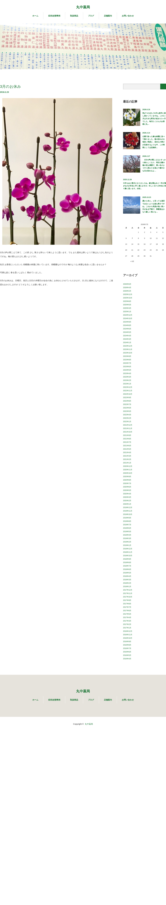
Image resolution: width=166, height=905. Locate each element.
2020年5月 (127, 490)
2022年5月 (127, 411)
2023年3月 (127, 377)
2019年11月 (127, 511)
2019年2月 (127, 542)
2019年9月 (127, 518)
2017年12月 (127, 590)
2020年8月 (127, 480)
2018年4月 (127, 576)
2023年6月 (127, 367)
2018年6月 (127, 569)
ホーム (35, 16)
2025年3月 (127, 308)
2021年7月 (127, 442)
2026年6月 (127, 284)
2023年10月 (127, 353)
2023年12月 (127, 346)
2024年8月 (127, 325)
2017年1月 (127, 628)
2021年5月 (127, 449)
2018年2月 (127, 583)
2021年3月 (127, 456)
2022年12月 (127, 387)
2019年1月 (127, 545)
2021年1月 (127, 463)
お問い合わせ (128, 16)
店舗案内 (108, 16)
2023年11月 (127, 349)
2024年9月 (127, 322)
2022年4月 (127, 415)
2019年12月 (127, 507)
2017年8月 (127, 604)
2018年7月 (127, 566)
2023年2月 (127, 380)
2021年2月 (127, 459)
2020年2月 (127, 501)
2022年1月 (127, 422)
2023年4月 (127, 373)
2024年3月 (127, 339)
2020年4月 (127, 494)
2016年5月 (127, 655)
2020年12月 (127, 466)
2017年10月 (127, 597)
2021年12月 (127, 425)
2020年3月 (127, 497)
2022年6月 (127, 408)
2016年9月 (127, 642)
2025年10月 (127, 298)
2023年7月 (127, 363)
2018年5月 (127, 573)
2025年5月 (127, 305)
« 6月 (132, 261)
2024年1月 (127, 343)
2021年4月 (127, 452)
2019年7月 (127, 525)
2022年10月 (127, 394)
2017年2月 (127, 624)
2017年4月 (127, 617)
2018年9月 (127, 559)
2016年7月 (127, 648)
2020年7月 (127, 483)
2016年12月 (127, 631)
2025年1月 (127, 312)
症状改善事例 (54, 16)
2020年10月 (127, 473)
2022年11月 (127, 391)
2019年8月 (127, 521)
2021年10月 (127, 432)
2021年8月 (127, 439)
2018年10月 (127, 556)
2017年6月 (127, 611)
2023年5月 (127, 370)
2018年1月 (127, 587)
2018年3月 (127, 580)
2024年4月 (127, 336)
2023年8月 (127, 360)
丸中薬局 (83, 7)
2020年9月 (127, 477)
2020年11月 (127, 470)
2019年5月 (127, 532)
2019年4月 (127, 535)
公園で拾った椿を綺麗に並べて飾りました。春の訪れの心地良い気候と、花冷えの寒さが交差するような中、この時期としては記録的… (153, 141)
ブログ (91, 16)
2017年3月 (127, 621)
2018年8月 (127, 562)
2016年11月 (127, 635)
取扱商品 (74, 16)
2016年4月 (127, 659)
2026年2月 (127, 291)
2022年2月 (127, 418)
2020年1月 (127, 504)
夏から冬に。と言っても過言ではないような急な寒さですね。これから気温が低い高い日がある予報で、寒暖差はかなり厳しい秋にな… (153, 206)
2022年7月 (127, 404)
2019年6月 (127, 528)
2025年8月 (127, 301)
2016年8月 (127, 645)
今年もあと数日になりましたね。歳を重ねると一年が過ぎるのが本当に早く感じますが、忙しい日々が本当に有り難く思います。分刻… (144, 186)
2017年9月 (127, 600)
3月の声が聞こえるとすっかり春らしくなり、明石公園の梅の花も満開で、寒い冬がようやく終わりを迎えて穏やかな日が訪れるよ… (154, 165)
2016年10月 (127, 638)
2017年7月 (127, 607)
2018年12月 (127, 549)
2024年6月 (127, 329)
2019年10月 (127, 514)
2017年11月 (127, 593)
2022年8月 (127, 401)
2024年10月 (127, 318)
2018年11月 (127, 552)
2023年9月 (127, 356)
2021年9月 (127, 435)
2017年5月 (127, 614)
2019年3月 (127, 538)
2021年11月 (127, 428)
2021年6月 (127, 446)
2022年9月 (127, 398)
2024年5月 (127, 332)
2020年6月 (127, 487)
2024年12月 (127, 315)
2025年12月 (127, 294)
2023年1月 (127, 384)
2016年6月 (127, 652)
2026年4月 (127, 288)
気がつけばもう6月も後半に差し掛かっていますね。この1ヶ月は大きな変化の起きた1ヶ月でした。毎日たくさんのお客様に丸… (154, 118)
